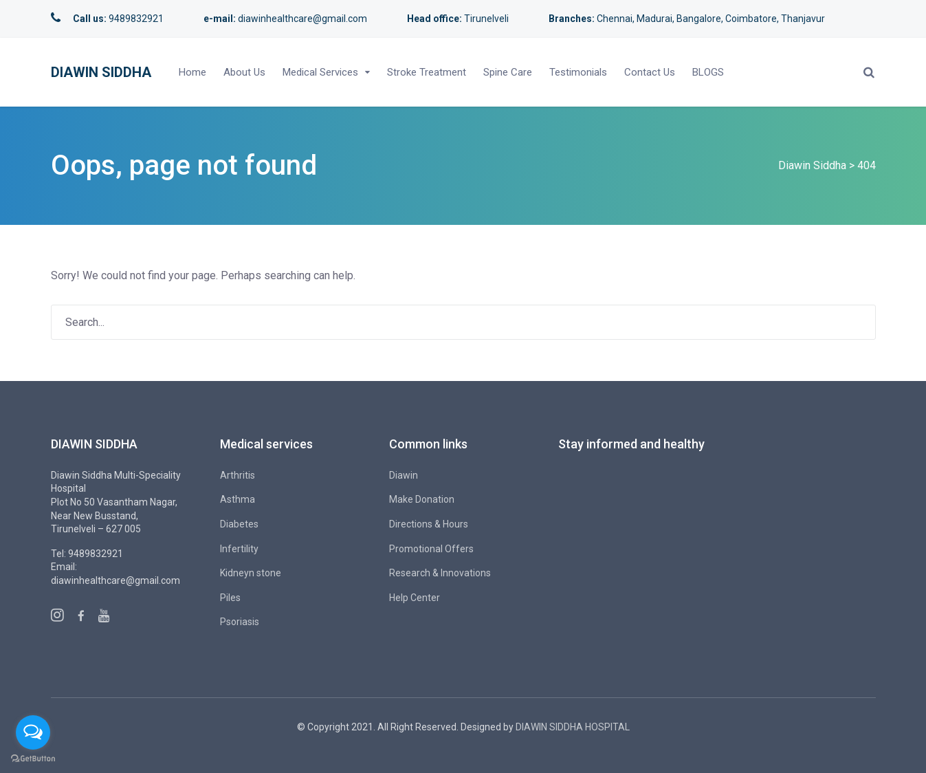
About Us (244, 72)
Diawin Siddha (101, 72)
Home (192, 72)
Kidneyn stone (250, 572)
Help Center (414, 597)
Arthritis (237, 475)
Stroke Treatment (426, 72)
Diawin (403, 475)
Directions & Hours (428, 524)
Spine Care (507, 72)
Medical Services (320, 72)
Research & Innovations (440, 572)
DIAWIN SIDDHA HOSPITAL (573, 726)
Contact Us (649, 72)
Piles (230, 597)
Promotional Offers (431, 548)
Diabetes (239, 524)
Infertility (239, 548)
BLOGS (708, 72)
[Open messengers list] (33, 732)
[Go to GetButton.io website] (33, 758)
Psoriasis (239, 621)
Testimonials (578, 72)
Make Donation (421, 499)
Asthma (237, 499)
